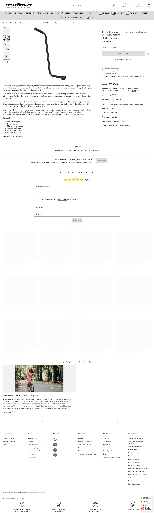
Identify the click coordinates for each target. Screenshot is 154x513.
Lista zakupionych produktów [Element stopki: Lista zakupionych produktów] (37, 448)
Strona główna (14, 23)
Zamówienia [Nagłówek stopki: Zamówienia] (8, 434)
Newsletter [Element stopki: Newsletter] (32, 457)
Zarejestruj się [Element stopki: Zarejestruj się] (32, 438)
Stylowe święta (78, 18)
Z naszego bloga (77, 361)
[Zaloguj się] (125, 5)
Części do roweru (48, 23)
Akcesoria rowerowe (34, 23)
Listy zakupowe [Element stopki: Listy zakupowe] (33, 445)
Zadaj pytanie (101, 161)
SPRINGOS (113, 84)
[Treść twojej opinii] (77, 189)
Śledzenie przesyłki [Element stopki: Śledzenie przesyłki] (9, 441)
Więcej (134, 91)
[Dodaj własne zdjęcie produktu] (72, 199)
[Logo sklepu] (18, 5)
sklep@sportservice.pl (10, 492)
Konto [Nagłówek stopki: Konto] (30, 434)
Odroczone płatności (111, 76)
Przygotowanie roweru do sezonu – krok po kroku (21, 396)
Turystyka (23, 23)
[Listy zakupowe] (138, 5)
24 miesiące (116, 99)
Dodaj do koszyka (123, 53)
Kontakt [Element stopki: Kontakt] (5, 445)
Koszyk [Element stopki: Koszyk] (30, 441)
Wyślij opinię (77, 220)
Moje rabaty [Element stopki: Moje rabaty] (32, 454)
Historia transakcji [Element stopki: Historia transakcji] (34, 451)
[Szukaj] (114, 5)
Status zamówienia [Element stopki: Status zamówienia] (9, 438)
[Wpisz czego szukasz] (93, 5)
